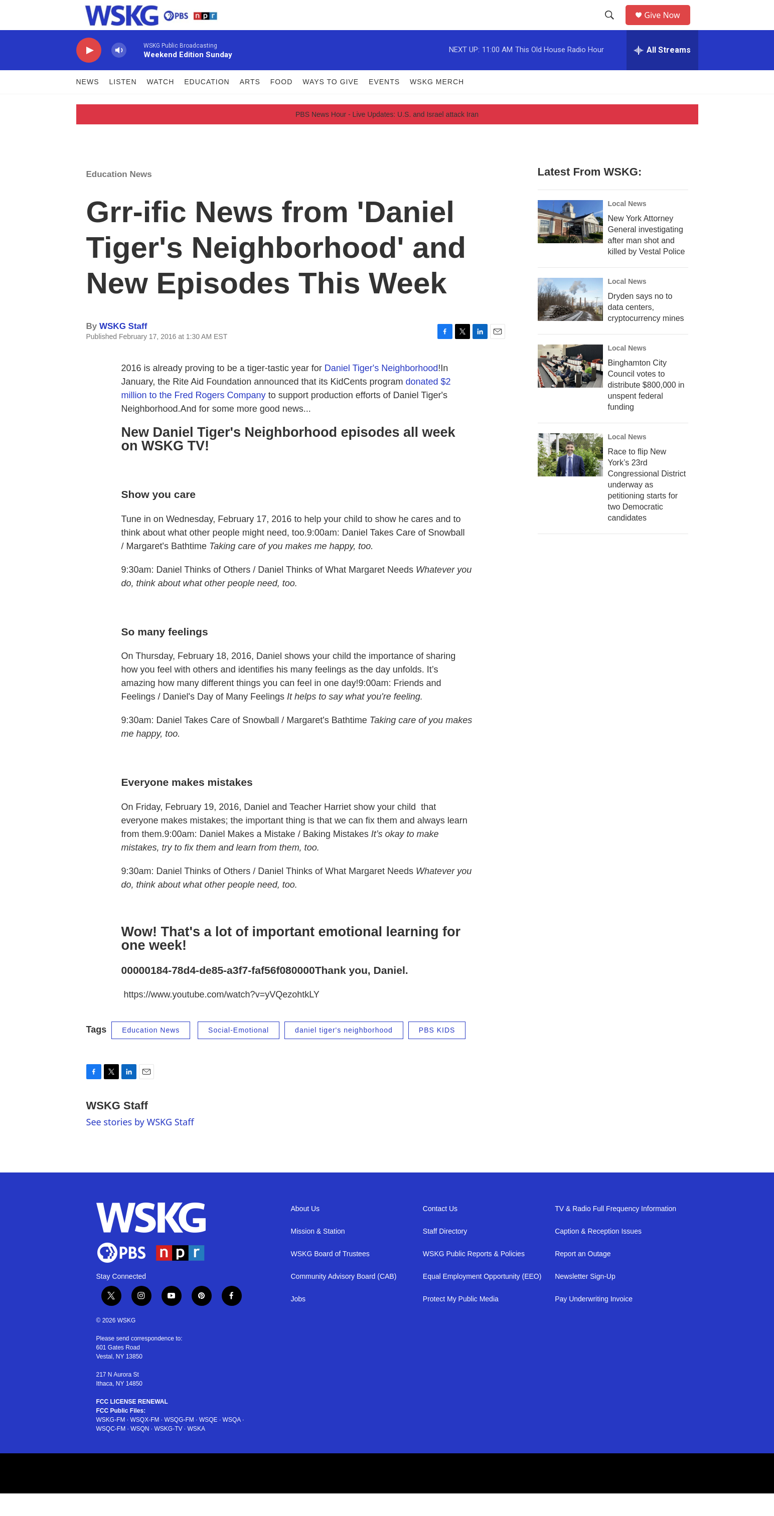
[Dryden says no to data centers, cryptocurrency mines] (570, 322)
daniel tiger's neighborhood (344, 1053)
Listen (123, 104)
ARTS (250, 104)
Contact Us (440, 1231)
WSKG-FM (110, 1442)
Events (384, 104)
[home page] (143, 26)
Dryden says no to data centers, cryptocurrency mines (646, 329)
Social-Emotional (238, 1053)
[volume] (118, 73)
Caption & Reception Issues (598, 1254)
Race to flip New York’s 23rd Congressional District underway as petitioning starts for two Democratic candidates (647, 507)
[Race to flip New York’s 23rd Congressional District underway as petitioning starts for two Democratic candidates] (570, 477)
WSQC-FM (111, 1451)
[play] (89, 73)
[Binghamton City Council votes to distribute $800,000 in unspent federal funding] (570, 388)
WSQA (232, 1442)
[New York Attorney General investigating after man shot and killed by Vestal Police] (570, 244)
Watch (161, 104)
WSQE (208, 1442)
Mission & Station (318, 1254)
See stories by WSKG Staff (140, 1144)
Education (206, 104)
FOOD (281, 104)
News (87, 104)
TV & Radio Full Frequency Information (615, 1231)
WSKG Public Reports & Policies (474, 1276)
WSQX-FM (145, 1442)
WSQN (139, 1451)
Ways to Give (330, 104)
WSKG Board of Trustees (330, 1276)
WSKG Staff (123, 349)
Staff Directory (445, 1254)
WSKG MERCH (437, 104)
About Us (305, 1231)
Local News (627, 226)
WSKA (196, 1451)
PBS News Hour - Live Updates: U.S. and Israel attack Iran (387, 137)
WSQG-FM (179, 1442)
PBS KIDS (437, 1053)
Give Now (668, 26)
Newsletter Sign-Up (585, 1299)
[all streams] (662, 73)
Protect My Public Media (461, 1321)
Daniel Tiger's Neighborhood (381, 391)
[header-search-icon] (613, 26)
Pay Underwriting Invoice (594, 1321)
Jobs (298, 1321)
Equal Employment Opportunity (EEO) (482, 1299)
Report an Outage (582, 1276)
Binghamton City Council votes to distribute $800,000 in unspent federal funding (646, 407)
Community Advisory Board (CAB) (344, 1299)
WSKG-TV (168, 1451)
